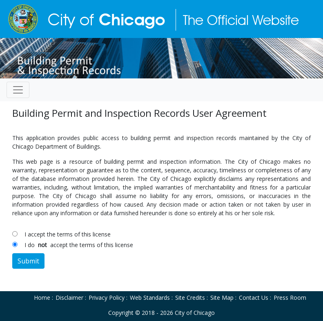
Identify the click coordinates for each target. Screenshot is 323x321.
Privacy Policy (107, 297)
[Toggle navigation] (18, 90)
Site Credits (190, 297)
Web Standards (150, 297)
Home (42, 297)
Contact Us (253, 297)
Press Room (290, 297)
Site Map (222, 297)
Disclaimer (69, 297)
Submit (28, 260)
